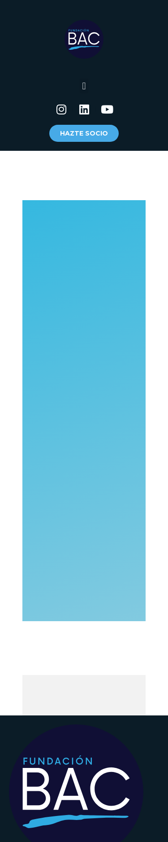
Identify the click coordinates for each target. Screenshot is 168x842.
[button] (84, 86)
